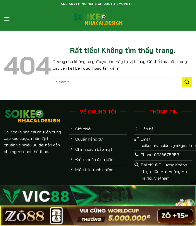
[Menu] (7, 19)
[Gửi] (187, 82)
